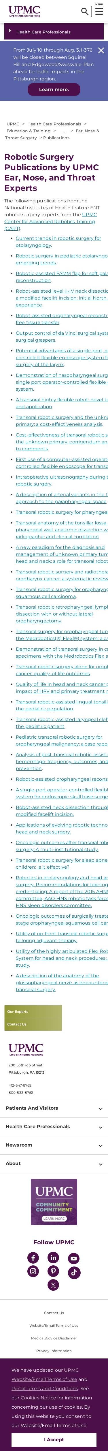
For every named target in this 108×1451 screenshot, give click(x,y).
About (13, 1163)
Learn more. (54, 89)
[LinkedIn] (53, 1258)
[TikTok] (74, 1272)
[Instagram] (33, 1272)
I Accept (54, 1439)
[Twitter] (53, 1285)
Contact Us (54, 1313)
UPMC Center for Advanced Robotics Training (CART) (50, 221)
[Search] (84, 11)
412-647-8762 (20, 1085)
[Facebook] (33, 1258)
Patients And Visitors (32, 1108)
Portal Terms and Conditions (45, 1388)
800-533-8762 (21, 1092)
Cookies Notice (38, 1398)
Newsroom (19, 1145)
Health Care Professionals (43, 32)
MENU (99, 4)
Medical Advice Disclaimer (54, 1338)
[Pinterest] (53, 1272)
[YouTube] (73, 1259)
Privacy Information (54, 1351)
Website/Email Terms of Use (53, 1325)
